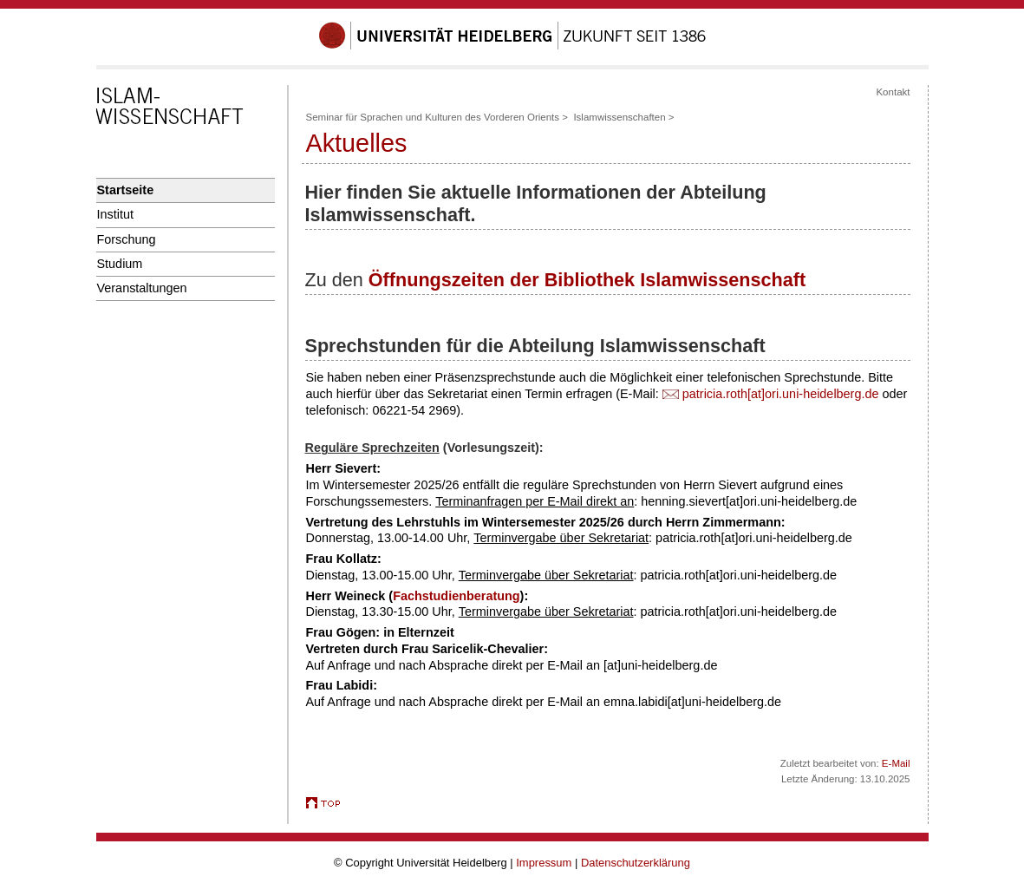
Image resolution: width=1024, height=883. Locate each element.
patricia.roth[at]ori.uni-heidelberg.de (780, 394)
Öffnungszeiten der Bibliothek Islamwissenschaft (587, 280)
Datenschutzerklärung (635, 862)
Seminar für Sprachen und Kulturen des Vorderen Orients (433, 117)
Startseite (125, 190)
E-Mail (896, 763)
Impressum (543, 862)
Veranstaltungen (142, 288)
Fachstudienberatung (456, 596)
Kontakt (893, 92)
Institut (115, 214)
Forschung (126, 239)
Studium (120, 264)
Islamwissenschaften (619, 117)
